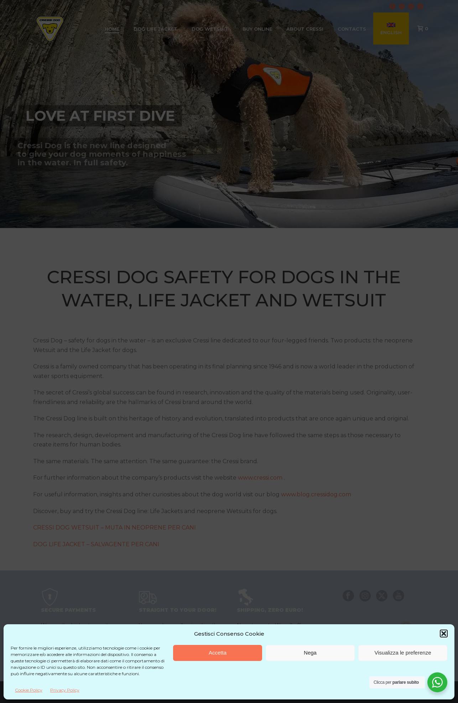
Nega (310, 653)
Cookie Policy (28, 690)
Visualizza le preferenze (403, 653)
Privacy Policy (64, 690)
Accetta (218, 653)
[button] (443, 633)
